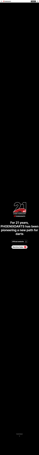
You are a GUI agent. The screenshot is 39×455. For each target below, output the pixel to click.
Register (33, 1)
